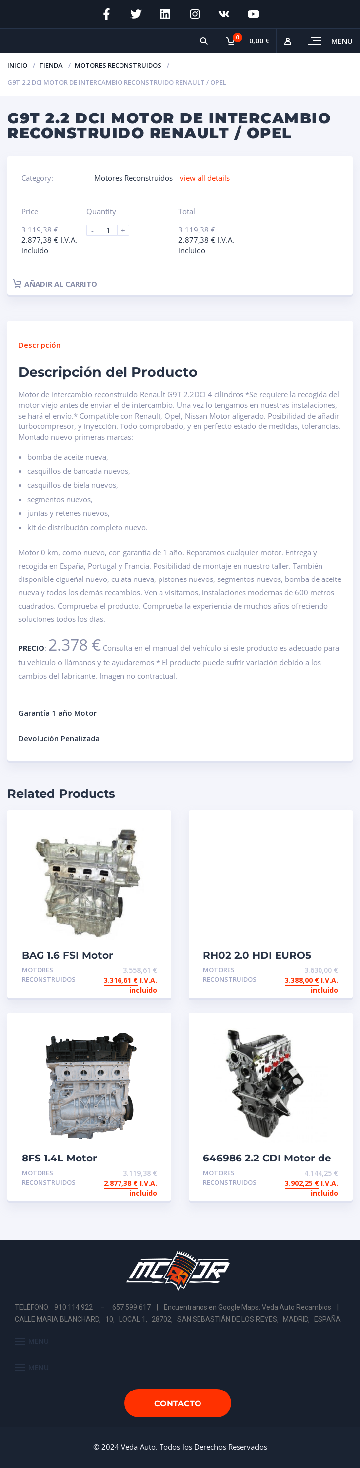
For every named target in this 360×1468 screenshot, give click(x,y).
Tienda (51, 65)
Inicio (17, 65)
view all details (205, 178)
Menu (342, 41)
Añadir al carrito (55, 284)
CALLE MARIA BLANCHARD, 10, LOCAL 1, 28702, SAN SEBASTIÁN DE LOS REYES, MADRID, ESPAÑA (178, 1319)
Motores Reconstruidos (118, 65)
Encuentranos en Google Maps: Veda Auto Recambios (247, 1307)
